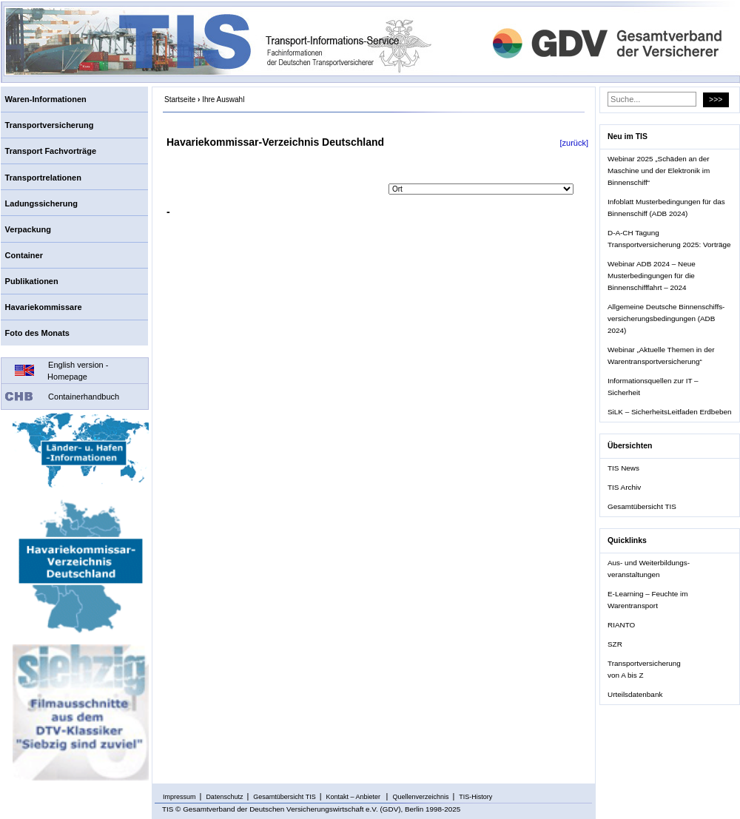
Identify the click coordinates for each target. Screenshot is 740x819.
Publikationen (31, 281)
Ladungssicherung (41, 203)
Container (24, 255)
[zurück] (573, 142)
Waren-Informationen (46, 99)
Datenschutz (224, 797)
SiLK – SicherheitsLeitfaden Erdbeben (669, 412)
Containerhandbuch (83, 396)
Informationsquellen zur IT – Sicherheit (653, 387)
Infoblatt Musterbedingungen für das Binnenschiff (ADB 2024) (666, 208)
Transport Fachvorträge (50, 150)
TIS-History (475, 797)
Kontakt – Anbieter (354, 797)
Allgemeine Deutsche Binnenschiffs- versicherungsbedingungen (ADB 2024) (666, 318)
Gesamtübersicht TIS (642, 506)
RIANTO (621, 625)
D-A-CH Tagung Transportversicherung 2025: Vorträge (669, 239)
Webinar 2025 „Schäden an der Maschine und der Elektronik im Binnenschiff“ (659, 170)
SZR (615, 644)
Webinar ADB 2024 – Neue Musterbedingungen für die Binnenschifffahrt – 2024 (652, 275)
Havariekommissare (43, 307)
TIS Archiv (624, 487)
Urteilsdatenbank (635, 694)
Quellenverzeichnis (420, 797)
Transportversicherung (49, 125)
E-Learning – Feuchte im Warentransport (647, 600)
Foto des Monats (37, 332)
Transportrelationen (43, 177)
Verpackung (28, 229)
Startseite (179, 99)
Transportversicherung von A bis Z (644, 669)
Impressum (179, 797)
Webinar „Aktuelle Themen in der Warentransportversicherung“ (661, 355)
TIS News (623, 468)
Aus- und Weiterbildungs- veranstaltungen (649, 569)
